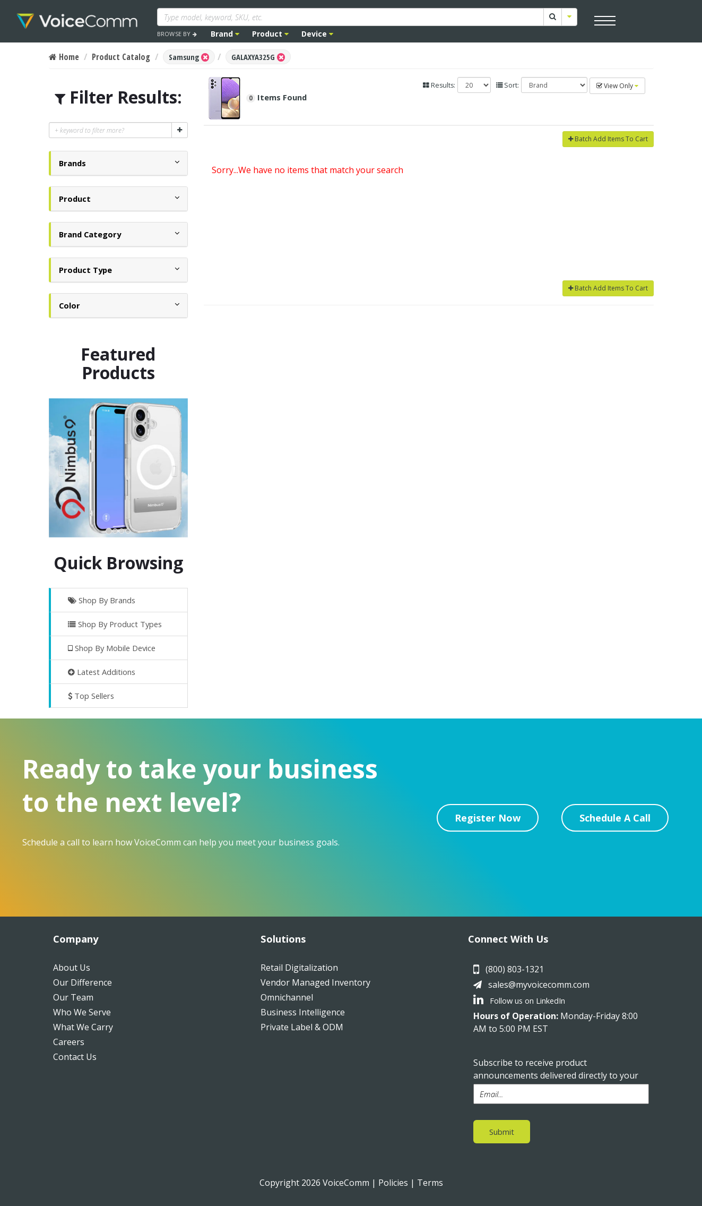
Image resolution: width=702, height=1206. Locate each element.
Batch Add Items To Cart (608, 138)
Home (64, 57)
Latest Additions (101, 671)
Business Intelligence (303, 1012)
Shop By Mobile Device (111, 648)
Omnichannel (287, 997)
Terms (430, 1182)
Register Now (488, 817)
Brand (225, 34)
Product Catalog (121, 57)
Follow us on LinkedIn (519, 1000)
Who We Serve (82, 1012)
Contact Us (75, 1057)
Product (270, 34)
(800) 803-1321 (515, 969)
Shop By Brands (101, 600)
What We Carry (83, 1027)
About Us (71, 967)
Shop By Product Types (115, 624)
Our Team (73, 997)
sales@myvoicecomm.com (539, 984)
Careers (68, 1042)
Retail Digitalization (299, 967)
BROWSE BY (177, 34)
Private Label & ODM (302, 1027)
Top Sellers (91, 695)
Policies (393, 1182)
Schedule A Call (615, 817)
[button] (72, 163)
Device (317, 34)
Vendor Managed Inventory (315, 982)
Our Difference (82, 982)
